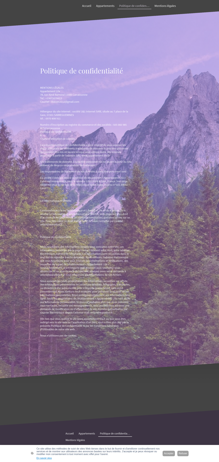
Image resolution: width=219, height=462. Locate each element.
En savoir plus (44, 458)
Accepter (169, 453)
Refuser (183, 453)
